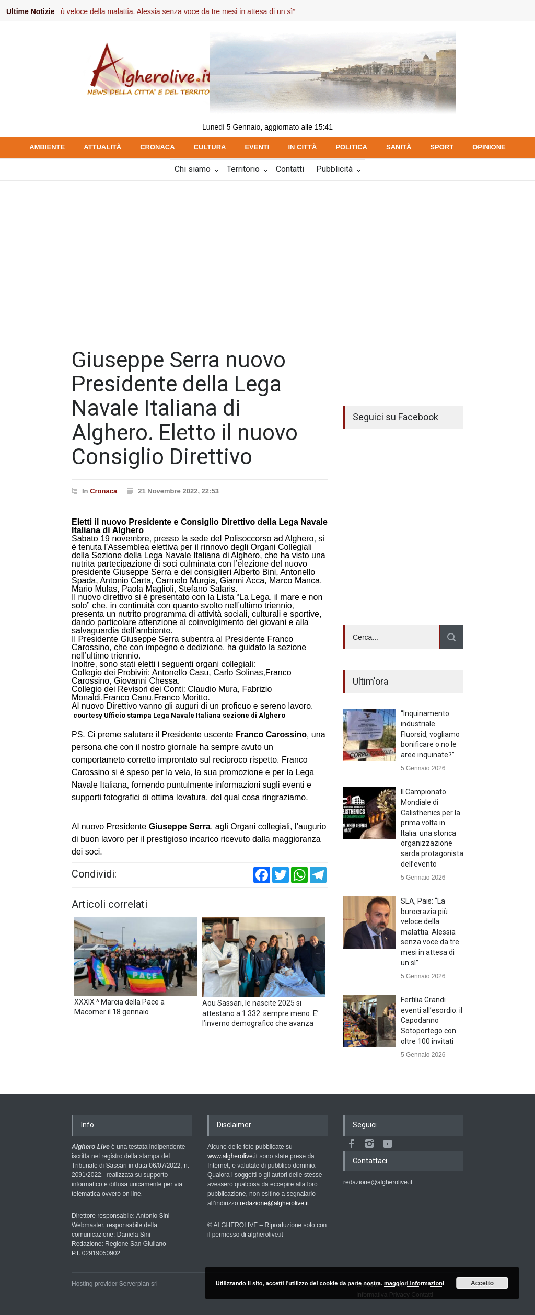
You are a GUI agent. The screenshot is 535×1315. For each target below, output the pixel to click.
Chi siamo (193, 169)
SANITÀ (398, 147)
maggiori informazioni (414, 1283)
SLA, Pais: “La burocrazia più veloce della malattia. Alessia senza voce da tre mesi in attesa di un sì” (430, 932)
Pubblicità (334, 169)
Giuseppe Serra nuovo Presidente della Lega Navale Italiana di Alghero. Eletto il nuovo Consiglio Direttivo (185, 408)
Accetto (482, 1283)
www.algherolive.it (232, 1156)
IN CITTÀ (302, 147)
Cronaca (103, 491)
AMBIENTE (47, 147)
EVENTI (257, 147)
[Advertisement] (267, 259)
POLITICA (351, 147)
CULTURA (210, 147)
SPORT (441, 147)
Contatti (290, 169)
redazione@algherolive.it (274, 1203)
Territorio (243, 169)
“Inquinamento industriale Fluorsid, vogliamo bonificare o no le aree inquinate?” (430, 733)
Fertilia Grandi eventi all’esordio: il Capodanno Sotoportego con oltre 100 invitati (431, 1020)
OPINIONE (489, 147)
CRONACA (157, 147)
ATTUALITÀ (102, 147)
